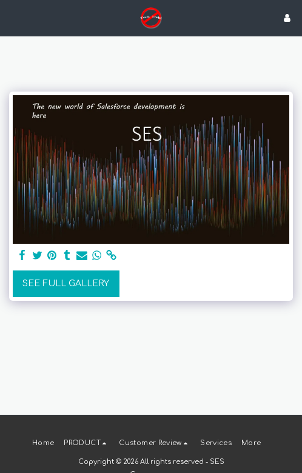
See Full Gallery (65, 283)
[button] (13, 17)
